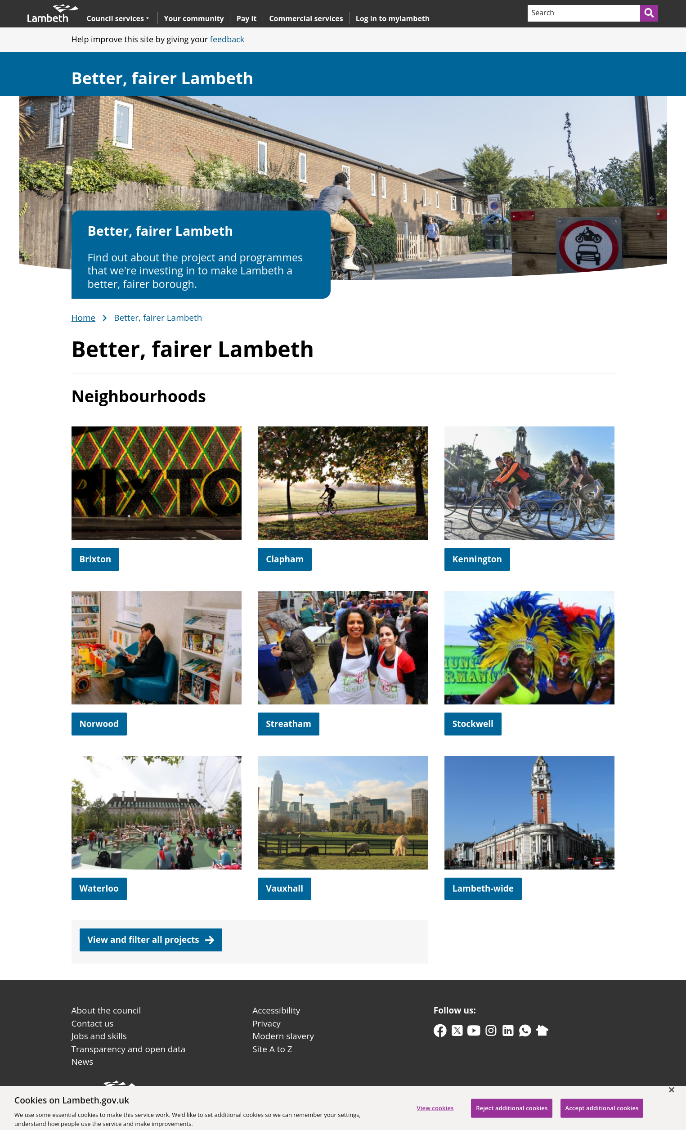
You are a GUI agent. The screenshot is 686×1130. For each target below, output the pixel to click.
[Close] (672, 1095)
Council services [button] (118, 18)
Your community (194, 18)
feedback (227, 39)
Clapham (285, 559)
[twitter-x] (457, 1032)
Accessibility (276, 1010)
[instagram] (491, 1032)
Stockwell (473, 724)
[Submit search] (649, 13)
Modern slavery (283, 1036)
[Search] (583, 13)
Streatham (288, 724)
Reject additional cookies (511, 1113)
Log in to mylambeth (393, 18)
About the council (106, 1010)
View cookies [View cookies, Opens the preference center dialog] (435, 1113)
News (83, 1061)
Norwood (99, 724)
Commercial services (306, 18)
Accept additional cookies (602, 1113)
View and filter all (151, 940)
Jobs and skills (99, 1036)
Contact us (93, 1023)
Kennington (477, 559)
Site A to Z (272, 1049)
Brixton (96, 559)
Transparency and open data (129, 1049)
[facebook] (440, 1032)
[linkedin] (508, 1032)
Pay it (247, 18)
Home (84, 318)
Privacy (266, 1023)
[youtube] (473, 1032)
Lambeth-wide (483, 888)
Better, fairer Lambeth (163, 78)
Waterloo (99, 888)
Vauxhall (284, 888)
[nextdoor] (542, 1032)
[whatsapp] (525, 1032)
